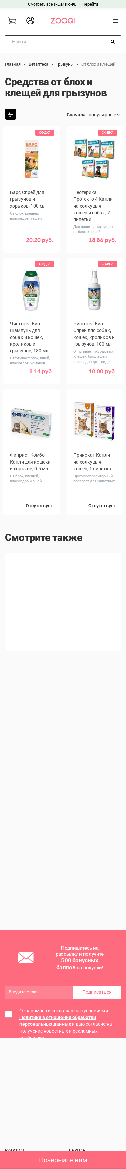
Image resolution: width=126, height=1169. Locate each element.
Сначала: (77, 114)
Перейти (90, 4)
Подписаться (97, 992)
